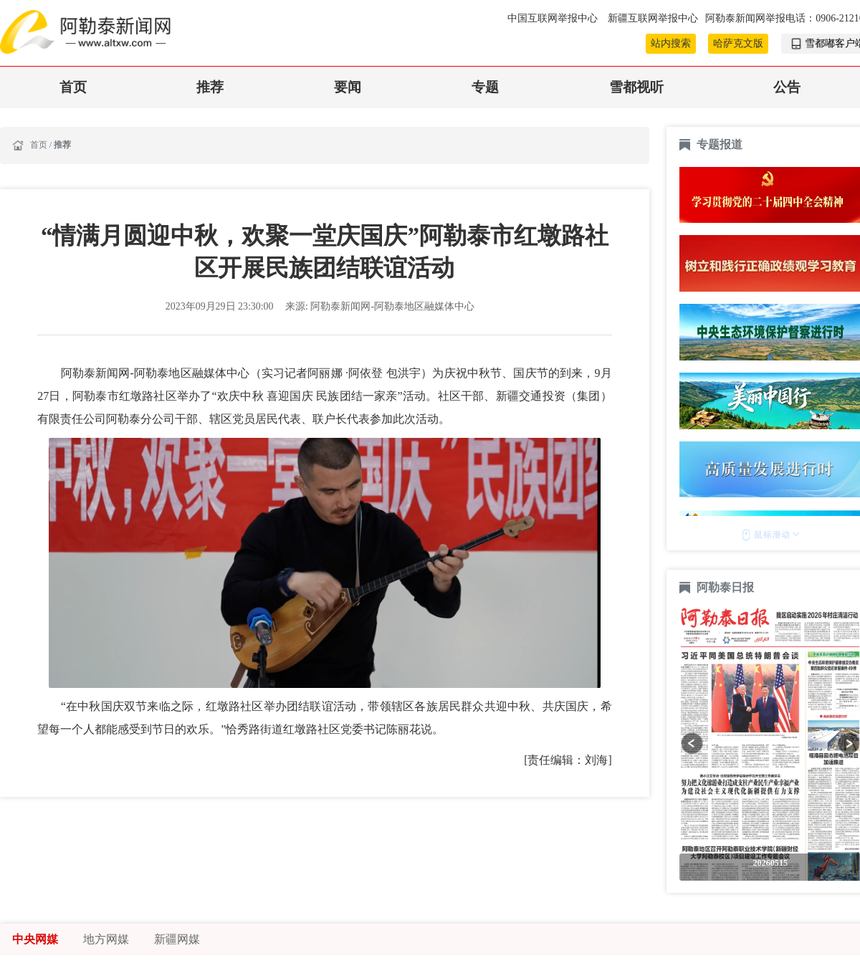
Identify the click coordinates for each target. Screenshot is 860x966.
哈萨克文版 (738, 43)
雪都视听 (636, 87)
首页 (73, 87)
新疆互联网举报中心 (653, 18)
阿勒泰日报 (727, 587)
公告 (787, 87)
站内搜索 (671, 43)
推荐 (210, 87)
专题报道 (719, 144)
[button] (691, 743)
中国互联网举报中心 (553, 18)
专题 (485, 87)
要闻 (347, 87)
